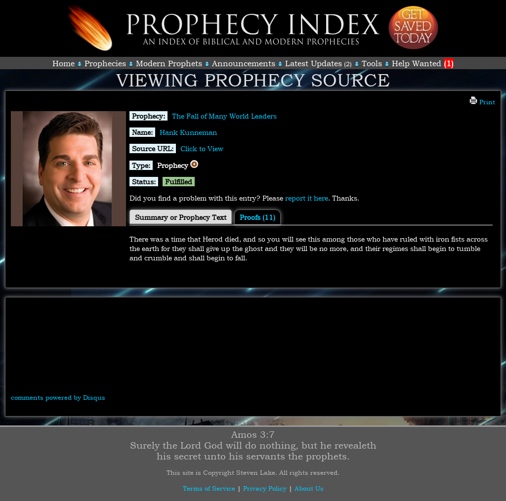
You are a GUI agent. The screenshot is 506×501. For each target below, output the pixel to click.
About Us (309, 488)
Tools (372, 63)
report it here (306, 198)
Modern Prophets (169, 63)
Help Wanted (423, 63)
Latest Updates (313, 63)
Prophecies (105, 63)
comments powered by (58, 397)
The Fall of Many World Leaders (224, 116)
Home (63, 63)
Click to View (201, 148)
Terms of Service (209, 488)
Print (482, 101)
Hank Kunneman (188, 132)
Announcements (243, 63)
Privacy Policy (265, 488)
